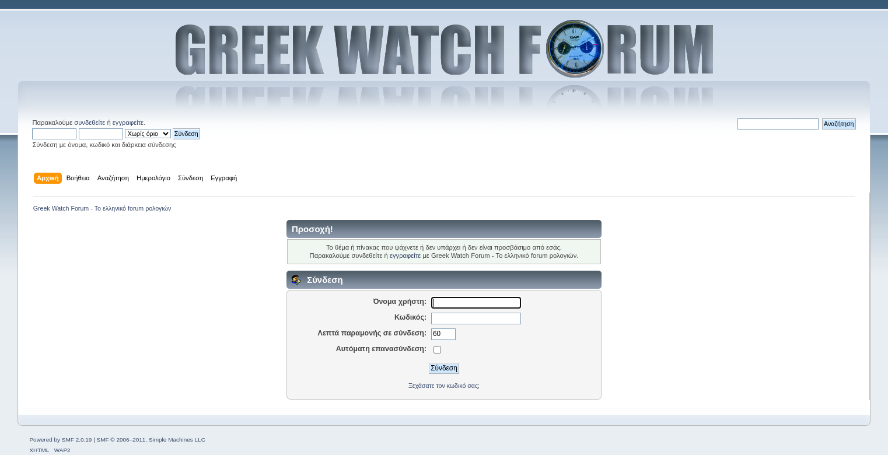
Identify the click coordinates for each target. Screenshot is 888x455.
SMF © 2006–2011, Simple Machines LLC (151, 439)
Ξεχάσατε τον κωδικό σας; (444, 385)
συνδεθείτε (89, 122)
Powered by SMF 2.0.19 (60, 439)
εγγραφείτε (128, 122)
